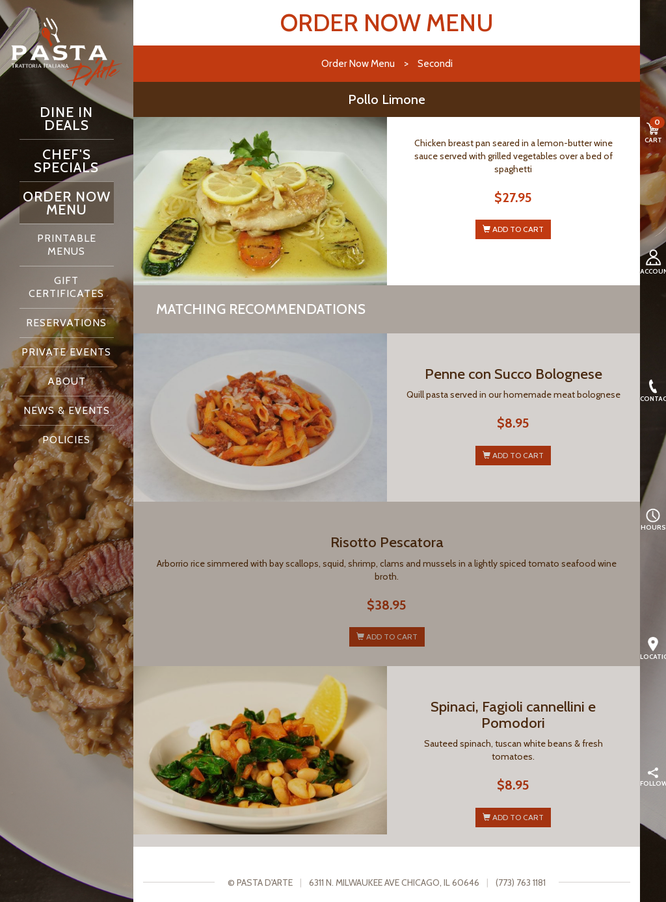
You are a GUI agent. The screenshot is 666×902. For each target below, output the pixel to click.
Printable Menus (66, 244)
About (66, 381)
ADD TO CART (513, 229)
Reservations (66, 322)
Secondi (435, 63)
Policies (66, 439)
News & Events (66, 410)
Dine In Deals (66, 118)
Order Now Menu (67, 203)
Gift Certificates (66, 287)
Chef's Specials (66, 160)
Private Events (66, 352)
